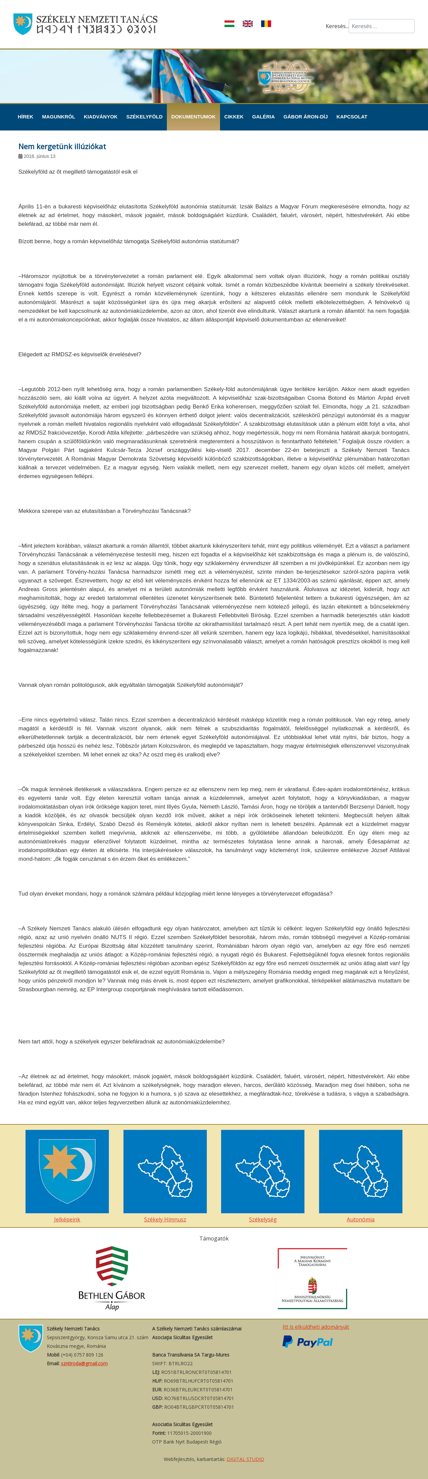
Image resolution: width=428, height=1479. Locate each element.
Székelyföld (144, 116)
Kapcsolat (351, 116)
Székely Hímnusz (165, 1176)
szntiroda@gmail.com (84, 1363)
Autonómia (361, 1176)
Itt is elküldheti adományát (316, 1326)
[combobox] (382, 26)
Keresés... (337, 26)
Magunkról (58, 116)
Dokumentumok (193, 116)
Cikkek (234, 116)
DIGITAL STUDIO (245, 1459)
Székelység (263, 1176)
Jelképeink (67, 1176)
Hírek (25, 116)
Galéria (263, 116)
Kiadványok (101, 116)
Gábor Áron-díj (306, 116)
